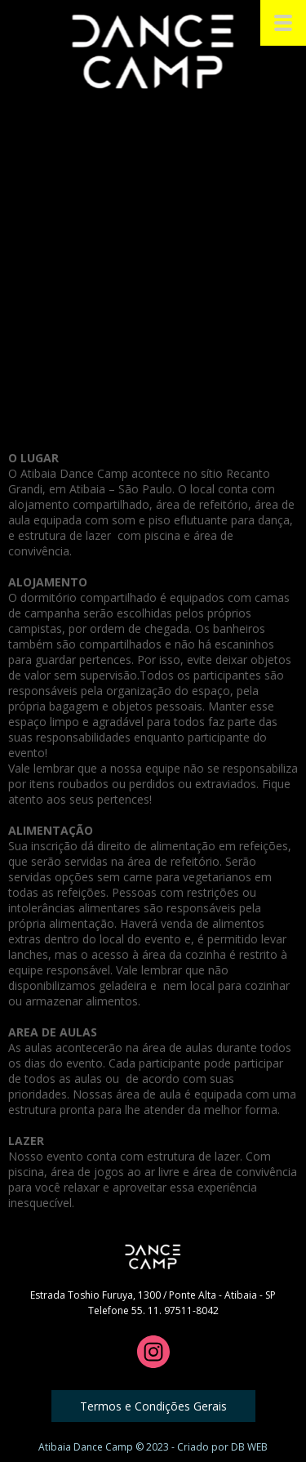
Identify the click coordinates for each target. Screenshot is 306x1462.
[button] (153, 1406)
